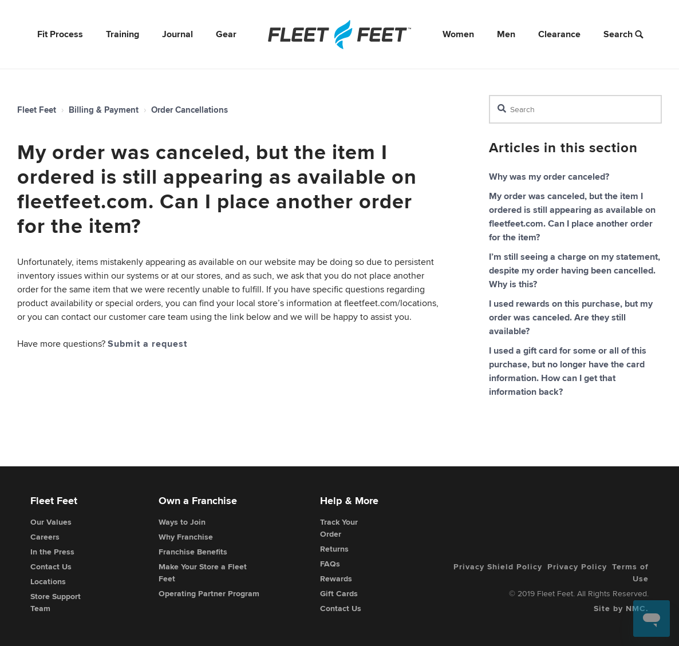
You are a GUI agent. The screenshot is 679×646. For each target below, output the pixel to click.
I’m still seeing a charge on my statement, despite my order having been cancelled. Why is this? (574, 270)
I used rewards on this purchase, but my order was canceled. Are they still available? (571, 317)
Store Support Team (55, 602)
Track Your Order (339, 528)
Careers (45, 536)
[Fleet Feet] (339, 34)
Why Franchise (186, 536)
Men (506, 34)
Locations (48, 581)
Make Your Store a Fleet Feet (203, 572)
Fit (60, 34)
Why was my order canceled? (549, 176)
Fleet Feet (36, 110)
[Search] (575, 109)
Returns (334, 548)
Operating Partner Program (209, 593)
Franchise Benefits (193, 551)
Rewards (336, 578)
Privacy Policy (577, 566)
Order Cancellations (189, 110)
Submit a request (147, 343)
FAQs (330, 563)
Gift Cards (339, 593)
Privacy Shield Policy (497, 566)
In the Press (52, 551)
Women (458, 34)
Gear (226, 34)
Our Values (51, 522)
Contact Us (51, 566)
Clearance (559, 34)
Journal (177, 34)
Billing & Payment (104, 110)
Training (122, 34)
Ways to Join (182, 522)
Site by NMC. (621, 608)
